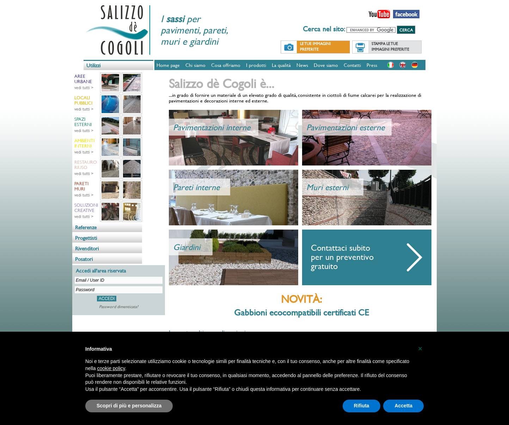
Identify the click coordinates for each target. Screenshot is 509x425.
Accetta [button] (403, 405)
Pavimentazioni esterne (345, 127)
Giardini (186, 247)
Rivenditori (87, 248)
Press (372, 65)
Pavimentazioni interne (211, 127)
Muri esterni (327, 187)
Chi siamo (195, 65)
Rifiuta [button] (361, 405)
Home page (168, 65)
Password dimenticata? (118, 306)
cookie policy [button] (111, 368)
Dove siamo (326, 65)
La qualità (281, 65)
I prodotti (256, 65)
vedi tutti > (83, 87)
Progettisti (86, 238)
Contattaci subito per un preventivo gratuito (342, 257)
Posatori (84, 259)
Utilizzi (93, 65)
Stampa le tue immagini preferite (390, 46)
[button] (420, 348)
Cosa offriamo (225, 65)
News (302, 65)
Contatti (352, 65)
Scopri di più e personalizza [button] (129, 405)
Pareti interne (196, 187)
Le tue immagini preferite (315, 46)
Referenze (86, 227)
